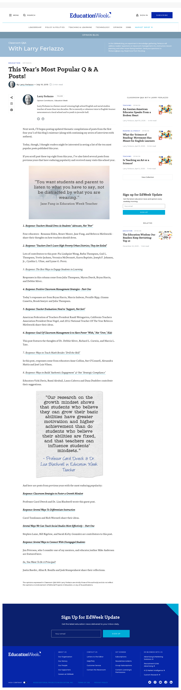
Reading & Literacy (131, 131)
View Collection (148, 177)
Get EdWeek (120, 652)
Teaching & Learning (80, 27)
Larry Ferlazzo (26, 84)
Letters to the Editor (95, 657)
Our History (62, 661)
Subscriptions (120, 657)
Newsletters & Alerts (123, 661)
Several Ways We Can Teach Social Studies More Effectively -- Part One (58, 526)
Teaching (127, 105)
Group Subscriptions (123, 665)
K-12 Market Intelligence (154, 670)
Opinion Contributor (45, 101)
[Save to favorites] (12, 104)
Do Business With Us (153, 652)
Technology (103, 27)
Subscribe (162, 15)
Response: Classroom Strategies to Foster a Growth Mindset (53, 493)
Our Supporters (64, 670)
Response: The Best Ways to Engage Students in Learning (54, 269)
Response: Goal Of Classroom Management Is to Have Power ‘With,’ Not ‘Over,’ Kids (68, 332)
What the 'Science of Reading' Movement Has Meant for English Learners (139, 137)
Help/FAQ (90, 661)
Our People (62, 665)
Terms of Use (84, 682)
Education (14, 63)
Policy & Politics (55, 27)
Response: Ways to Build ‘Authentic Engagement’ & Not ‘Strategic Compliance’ (65, 372)
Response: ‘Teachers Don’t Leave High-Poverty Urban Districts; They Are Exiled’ (66, 245)
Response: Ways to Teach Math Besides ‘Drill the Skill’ (52, 352)
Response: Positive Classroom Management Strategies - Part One (58, 289)
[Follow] (60, 96)
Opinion (117, 27)
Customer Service (94, 665)
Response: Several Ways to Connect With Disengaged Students (54, 542)
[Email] (76, 633)
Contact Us (92, 652)
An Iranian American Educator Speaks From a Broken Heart (137, 112)
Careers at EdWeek (65, 674)
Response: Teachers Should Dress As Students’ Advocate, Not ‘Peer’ (59, 225)
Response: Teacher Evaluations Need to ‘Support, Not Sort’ (55, 309)
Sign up (116, 634)
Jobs (128, 27)
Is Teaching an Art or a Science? (136, 162)
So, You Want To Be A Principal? (39, 562)
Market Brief (143, 27)
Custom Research (152, 675)
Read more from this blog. (134, 51)
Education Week (61, 101)
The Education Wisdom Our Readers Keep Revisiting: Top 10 (139, 237)
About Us (62, 652)
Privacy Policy (101, 682)
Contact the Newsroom (96, 670)
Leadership (35, 27)
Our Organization (65, 657)
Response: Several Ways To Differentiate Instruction (49, 509)
